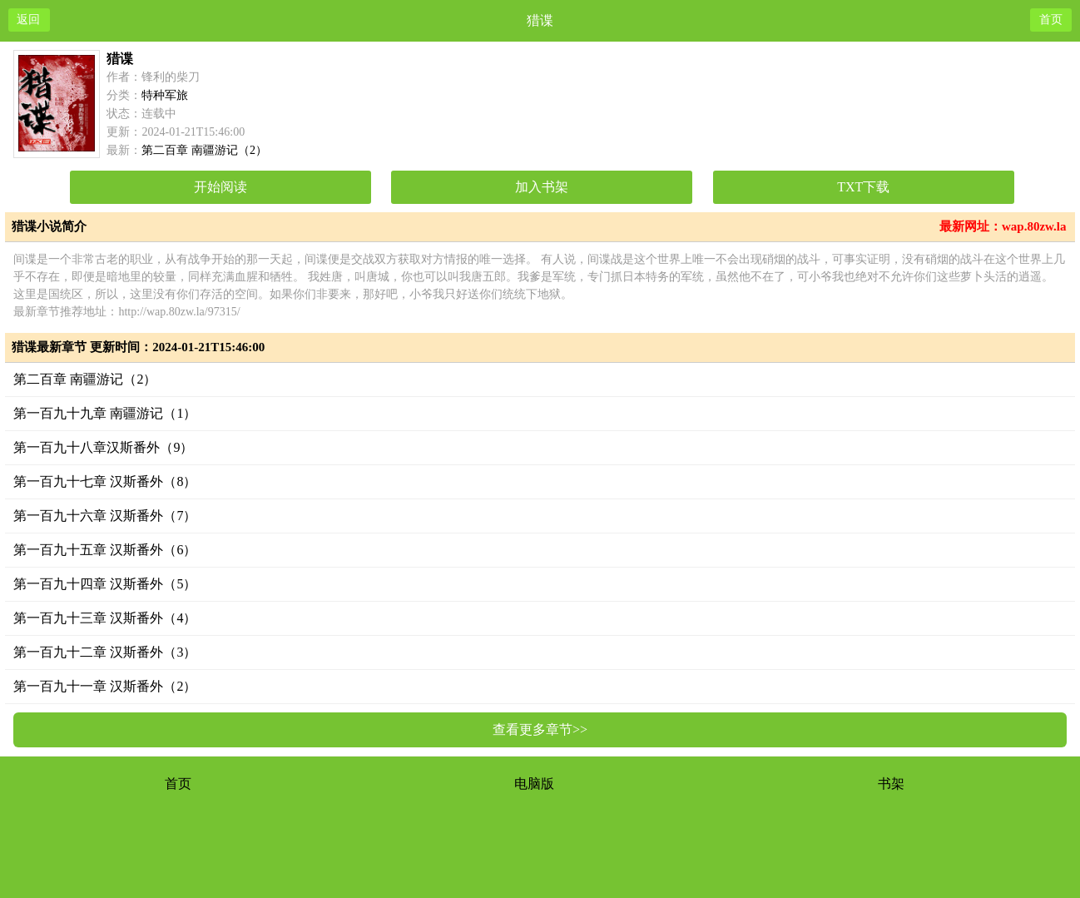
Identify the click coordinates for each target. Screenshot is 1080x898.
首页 (178, 783)
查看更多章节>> (540, 729)
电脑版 (534, 783)
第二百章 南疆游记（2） (84, 379)
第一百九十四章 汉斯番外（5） (104, 584)
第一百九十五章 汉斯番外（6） (104, 550)
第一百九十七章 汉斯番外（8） (104, 481)
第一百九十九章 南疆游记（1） (104, 413)
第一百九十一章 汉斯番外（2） (104, 686)
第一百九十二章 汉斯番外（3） (104, 652)
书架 (891, 783)
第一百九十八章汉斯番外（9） (103, 447)
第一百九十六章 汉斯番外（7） (104, 516)
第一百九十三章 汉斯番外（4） (104, 618)
